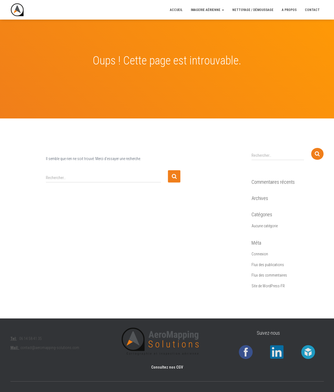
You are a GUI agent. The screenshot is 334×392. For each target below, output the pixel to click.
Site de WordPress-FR (268, 286)
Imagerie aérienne (207, 10)
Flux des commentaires (269, 275)
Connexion (260, 254)
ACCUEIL (176, 10)
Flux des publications (268, 265)
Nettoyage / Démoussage (253, 10)
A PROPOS (289, 10)
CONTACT (312, 10)
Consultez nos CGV (167, 367)
